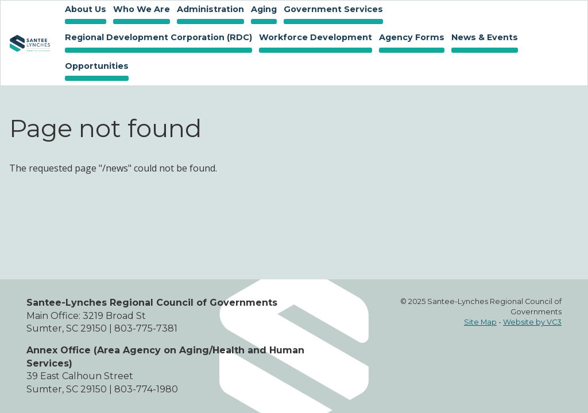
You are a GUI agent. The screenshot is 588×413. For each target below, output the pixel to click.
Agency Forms (411, 37)
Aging (262, 10)
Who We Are (140, 10)
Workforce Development (314, 38)
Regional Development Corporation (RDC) (158, 37)
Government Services (331, 10)
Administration (208, 10)
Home (30, 43)
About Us (83, 10)
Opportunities (95, 67)
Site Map (480, 322)
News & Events (483, 38)
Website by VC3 (532, 322)
